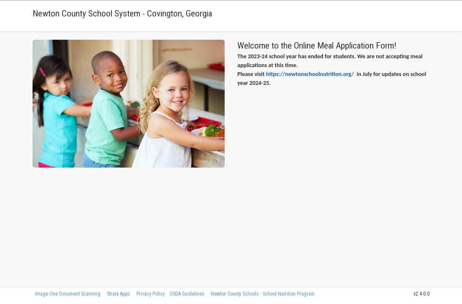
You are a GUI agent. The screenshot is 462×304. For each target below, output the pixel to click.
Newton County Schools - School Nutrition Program (263, 294)
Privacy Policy (150, 294)
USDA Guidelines (187, 294)
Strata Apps (118, 294)
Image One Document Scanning (68, 294)
